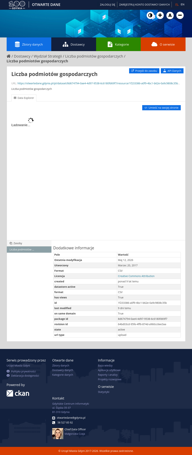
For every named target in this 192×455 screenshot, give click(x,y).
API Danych (172, 70)
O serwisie (163, 44)
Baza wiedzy (105, 365)
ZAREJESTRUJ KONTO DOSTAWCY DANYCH (144, 4)
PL (177, 4)
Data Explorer (24, 98)
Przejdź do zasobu (144, 70)
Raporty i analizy (108, 374)
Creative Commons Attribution (136, 276)
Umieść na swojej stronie (161, 107)
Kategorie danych (62, 374)
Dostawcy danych (62, 370)
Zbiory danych (29, 44)
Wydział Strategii (48, 56)
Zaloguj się (107, 4)
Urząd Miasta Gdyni (18, 365)
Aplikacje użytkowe (109, 370)
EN (182, 4)
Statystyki (103, 392)
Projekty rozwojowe (110, 379)
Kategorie (118, 44)
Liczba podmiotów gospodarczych (94, 56)
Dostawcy (74, 44)
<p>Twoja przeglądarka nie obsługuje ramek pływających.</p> (96, 176)
